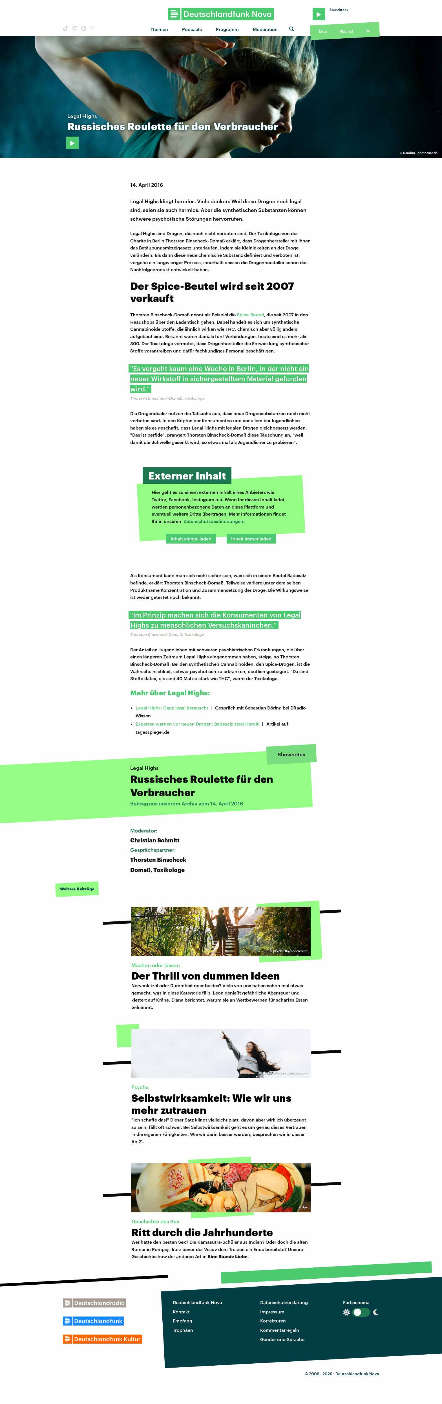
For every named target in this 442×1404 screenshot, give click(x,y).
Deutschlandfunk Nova (197, 1302)
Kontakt (181, 1311)
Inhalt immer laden (251, 538)
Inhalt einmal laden (191, 538)
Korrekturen (273, 1320)
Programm (227, 29)
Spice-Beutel (250, 314)
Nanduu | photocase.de (420, 153)
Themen (159, 29)
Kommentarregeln (279, 1330)
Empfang (182, 1320)
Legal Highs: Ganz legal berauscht (172, 707)
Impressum (272, 1311)
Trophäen (183, 1330)
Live (323, 31)
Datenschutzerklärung (284, 1302)
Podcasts (192, 29)
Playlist (346, 31)
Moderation (265, 29)
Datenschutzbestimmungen (213, 521)
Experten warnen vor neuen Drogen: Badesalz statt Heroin (198, 723)
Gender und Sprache (282, 1339)
